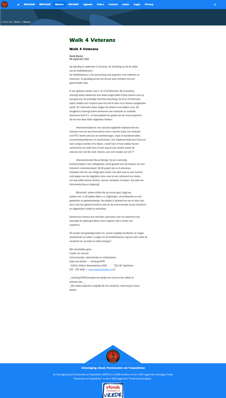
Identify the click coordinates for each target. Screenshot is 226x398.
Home (17, 21)
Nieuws (27, 21)
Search (215, 4)
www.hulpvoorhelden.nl (100, 269)
